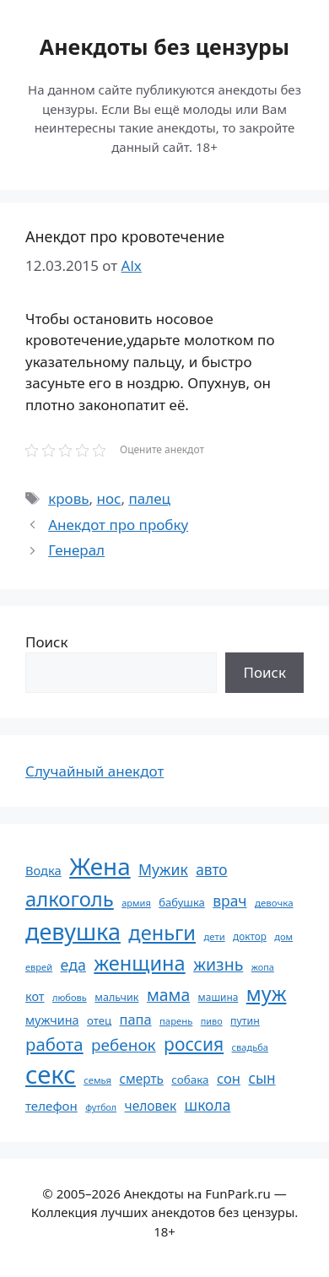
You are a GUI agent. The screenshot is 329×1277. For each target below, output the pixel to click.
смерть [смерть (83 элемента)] (141, 1078)
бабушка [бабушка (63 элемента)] (181, 902)
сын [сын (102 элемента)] (261, 1078)
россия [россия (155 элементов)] (194, 1043)
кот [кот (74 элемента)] (35, 996)
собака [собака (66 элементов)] (189, 1079)
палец (149, 498)
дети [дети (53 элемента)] (213, 936)
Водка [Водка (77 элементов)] (43, 870)
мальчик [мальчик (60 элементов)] (116, 997)
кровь (68, 498)
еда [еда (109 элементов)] (73, 965)
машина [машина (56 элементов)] (218, 997)
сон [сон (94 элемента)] (228, 1078)
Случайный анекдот (94, 771)
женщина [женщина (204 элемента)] (139, 963)
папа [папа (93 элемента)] (136, 1019)
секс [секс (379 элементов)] (50, 1074)
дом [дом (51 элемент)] (283, 936)
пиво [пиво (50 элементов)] (212, 1021)
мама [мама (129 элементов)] (168, 994)
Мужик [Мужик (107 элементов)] (163, 869)
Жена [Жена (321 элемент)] (100, 866)
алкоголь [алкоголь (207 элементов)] (69, 898)
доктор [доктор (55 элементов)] (250, 936)
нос (109, 498)
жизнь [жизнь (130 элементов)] (218, 964)
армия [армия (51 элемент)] (136, 902)
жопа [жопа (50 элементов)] (262, 966)
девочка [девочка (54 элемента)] (274, 902)
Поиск (46, 642)
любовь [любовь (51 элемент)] (69, 997)
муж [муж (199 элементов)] (266, 993)
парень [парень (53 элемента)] (175, 1021)
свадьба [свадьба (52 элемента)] (250, 1047)
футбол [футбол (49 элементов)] (100, 1107)
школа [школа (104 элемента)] (208, 1105)
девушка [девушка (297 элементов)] (73, 931)
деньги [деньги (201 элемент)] (162, 932)
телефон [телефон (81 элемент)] (51, 1105)
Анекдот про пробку (118, 524)
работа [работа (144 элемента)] (54, 1044)
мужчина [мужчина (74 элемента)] (52, 1020)
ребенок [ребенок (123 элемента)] (123, 1045)
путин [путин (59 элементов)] (245, 1021)
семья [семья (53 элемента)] (97, 1080)
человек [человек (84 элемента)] (151, 1105)
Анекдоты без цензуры (164, 46)
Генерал (76, 550)
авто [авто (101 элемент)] (211, 869)
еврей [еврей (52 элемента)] (38, 966)
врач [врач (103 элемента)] (229, 900)
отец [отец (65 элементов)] (99, 1020)
